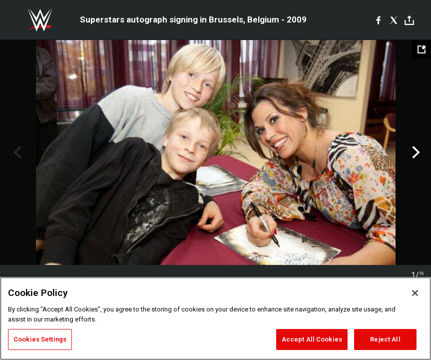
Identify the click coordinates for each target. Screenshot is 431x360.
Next (415, 153)
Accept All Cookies (312, 339)
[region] (215, 318)
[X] (394, 20)
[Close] (415, 293)
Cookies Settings (39, 339)
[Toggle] (409, 20)
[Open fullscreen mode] (421, 49)
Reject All (385, 339)
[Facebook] (378, 20)
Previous (16, 153)
